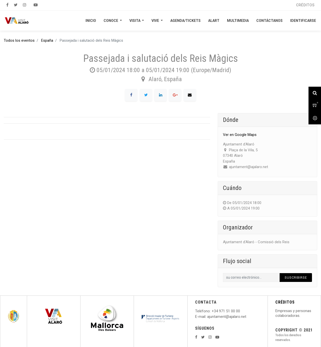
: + (212, 311)
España (47, 40)
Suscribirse (296, 277)
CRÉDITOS (285, 302)
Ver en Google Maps (240, 134)
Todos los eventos (19, 40)
